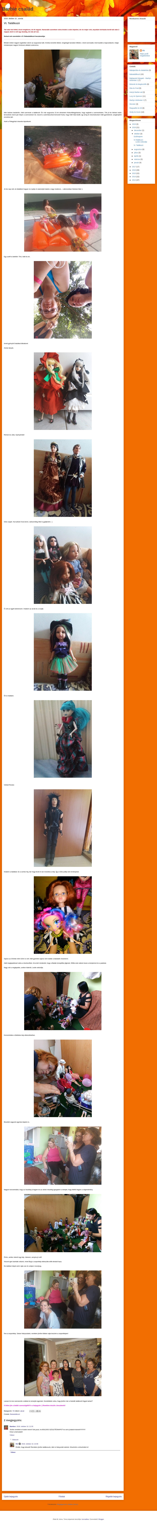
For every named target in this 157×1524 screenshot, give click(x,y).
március (137, 159)
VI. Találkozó (138, 145)
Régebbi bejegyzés (114, 1497)
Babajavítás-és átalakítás (138, 70)
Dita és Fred (134, 88)
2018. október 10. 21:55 (25, 1426)
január (136, 163)
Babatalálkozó (15, 1414)
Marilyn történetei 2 (136, 100)
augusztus (138, 149)
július (136, 153)
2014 (134, 177)
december (138, 130)
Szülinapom (138, 136)
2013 (134, 180)
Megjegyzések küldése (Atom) (67, 1504)
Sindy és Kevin (135, 112)
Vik (17, 1444)
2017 (134, 167)
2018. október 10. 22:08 (29, 1444)
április (136, 156)
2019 (134, 124)
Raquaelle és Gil (135, 108)
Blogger (101, 1519)
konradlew (85, 1519)
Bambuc (13, 1426)
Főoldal (62, 1497)
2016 (134, 170)
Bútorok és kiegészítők (137, 84)
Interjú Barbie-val (135, 92)
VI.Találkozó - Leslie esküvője (140, 141)
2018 (134, 127)
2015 (134, 173)
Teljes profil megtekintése (145, 55)
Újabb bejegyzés (11, 1497)
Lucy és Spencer (135, 96)
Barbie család (17, 9)
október (137, 134)
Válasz (12, 1435)
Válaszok (15, 1440)
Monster (132, 104)
